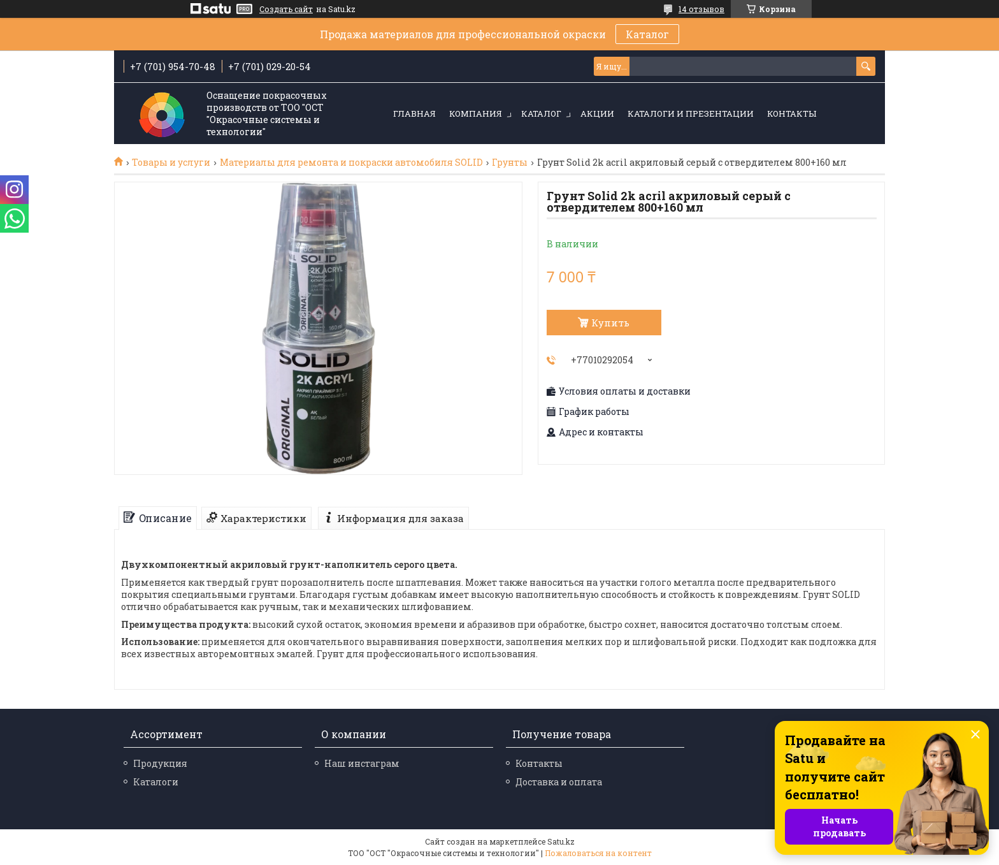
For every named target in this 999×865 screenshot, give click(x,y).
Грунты (510, 162)
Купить (610, 322)
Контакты (791, 113)
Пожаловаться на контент (598, 853)
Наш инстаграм (361, 763)
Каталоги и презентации (691, 113)
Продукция (160, 763)
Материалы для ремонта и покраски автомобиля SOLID (351, 162)
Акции (597, 113)
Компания (475, 113)
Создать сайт (286, 8)
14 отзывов (701, 9)
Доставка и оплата (558, 782)
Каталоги (155, 782)
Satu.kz (561, 841)
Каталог (647, 34)
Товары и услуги (171, 162)
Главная (414, 113)
